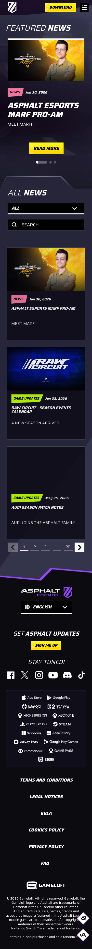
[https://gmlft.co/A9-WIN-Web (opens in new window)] (31, 733)
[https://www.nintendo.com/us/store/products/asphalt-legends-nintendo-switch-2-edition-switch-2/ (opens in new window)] (58, 706)
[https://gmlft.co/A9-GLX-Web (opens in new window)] (26, 741)
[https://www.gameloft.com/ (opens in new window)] (46, 886)
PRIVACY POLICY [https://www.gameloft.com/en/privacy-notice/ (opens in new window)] (46, 846)
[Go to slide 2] (50, 162)
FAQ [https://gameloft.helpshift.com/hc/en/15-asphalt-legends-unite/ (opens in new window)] (45, 863)
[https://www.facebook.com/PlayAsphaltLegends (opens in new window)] (11, 675)
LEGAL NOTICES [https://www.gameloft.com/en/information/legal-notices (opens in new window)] (46, 796)
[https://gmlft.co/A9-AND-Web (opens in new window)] (59, 697)
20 (68, 549)
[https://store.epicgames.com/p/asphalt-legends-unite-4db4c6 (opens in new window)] (46, 759)
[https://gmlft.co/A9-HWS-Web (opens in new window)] (58, 733)
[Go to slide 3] (55, 162)
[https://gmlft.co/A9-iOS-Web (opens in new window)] (31, 697)
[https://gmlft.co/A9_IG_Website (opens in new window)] (39, 675)
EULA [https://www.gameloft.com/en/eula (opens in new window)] (46, 813)
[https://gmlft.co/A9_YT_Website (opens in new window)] (53, 675)
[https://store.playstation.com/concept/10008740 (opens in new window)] (34, 724)
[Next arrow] (79, 549)
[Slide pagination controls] (46, 162)
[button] (46, 212)
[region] (46, 96)
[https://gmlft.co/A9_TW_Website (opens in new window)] (25, 675)
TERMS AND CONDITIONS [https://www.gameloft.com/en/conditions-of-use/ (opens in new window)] (46, 780)
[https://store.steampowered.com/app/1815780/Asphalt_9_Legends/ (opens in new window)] (62, 724)
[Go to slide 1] (41, 162)
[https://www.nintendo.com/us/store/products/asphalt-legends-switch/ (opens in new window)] (32, 706)
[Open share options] (83, 935)
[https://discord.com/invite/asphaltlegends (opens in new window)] (67, 675)
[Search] (46, 228)
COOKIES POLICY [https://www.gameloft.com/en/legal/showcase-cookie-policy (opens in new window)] (46, 830)
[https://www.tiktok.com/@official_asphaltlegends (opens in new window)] (81, 675)
